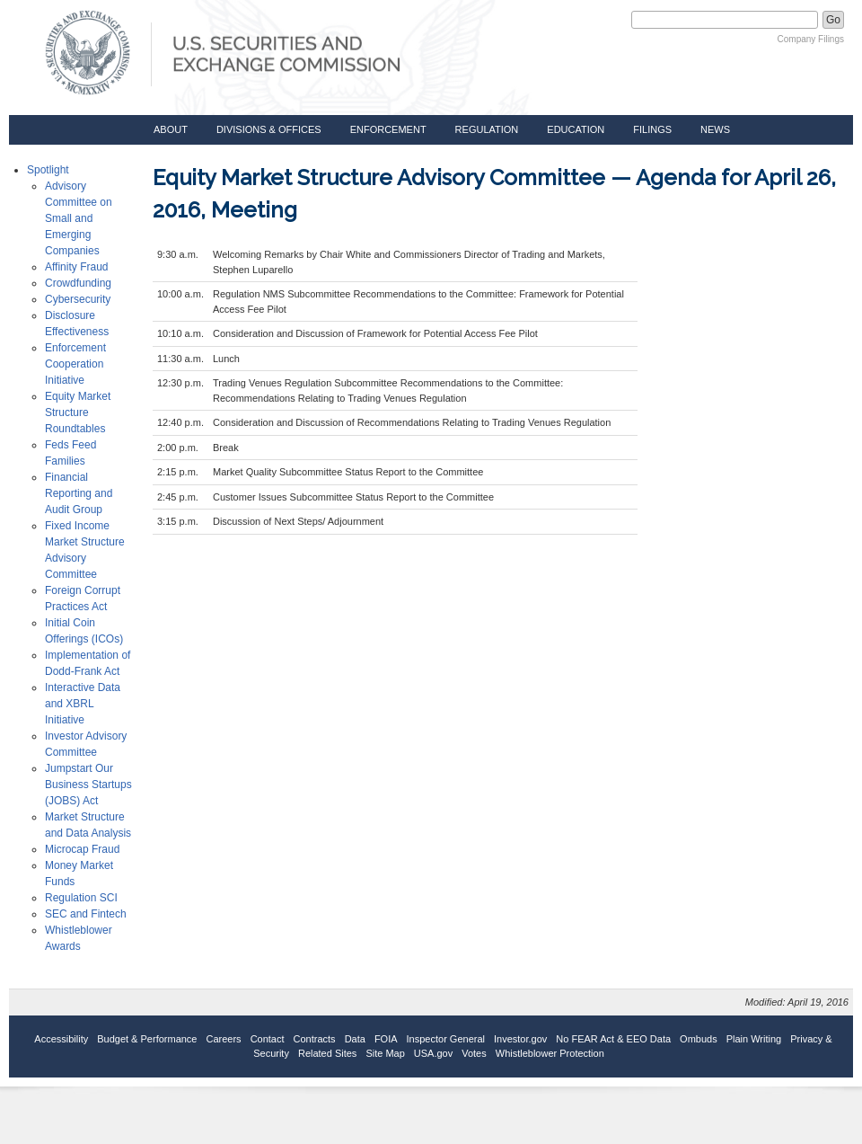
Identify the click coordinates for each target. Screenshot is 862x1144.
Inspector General (446, 1038)
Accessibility (61, 1038)
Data (355, 1038)
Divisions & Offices (268, 129)
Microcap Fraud (82, 849)
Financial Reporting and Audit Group (78, 493)
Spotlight (48, 170)
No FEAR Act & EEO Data (613, 1038)
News (715, 129)
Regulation (487, 129)
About (171, 129)
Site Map (384, 1053)
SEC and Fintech (86, 914)
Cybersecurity (77, 299)
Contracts (315, 1038)
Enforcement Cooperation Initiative (75, 363)
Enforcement (388, 129)
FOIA (386, 1038)
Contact (268, 1038)
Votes (474, 1053)
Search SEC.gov (586, 19)
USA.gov (433, 1053)
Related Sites (327, 1053)
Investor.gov (520, 1038)
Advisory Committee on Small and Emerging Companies (78, 218)
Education (575, 129)
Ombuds (698, 1038)
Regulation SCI (81, 897)
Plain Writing (754, 1038)
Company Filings (811, 39)
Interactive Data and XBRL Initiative (82, 703)
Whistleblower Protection (550, 1053)
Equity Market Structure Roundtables (77, 412)
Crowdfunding (78, 283)
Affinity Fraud (76, 267)
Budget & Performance (147, 1038)
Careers (224, 1038)
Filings (652, 129)
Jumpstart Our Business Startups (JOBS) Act (88, 784)
